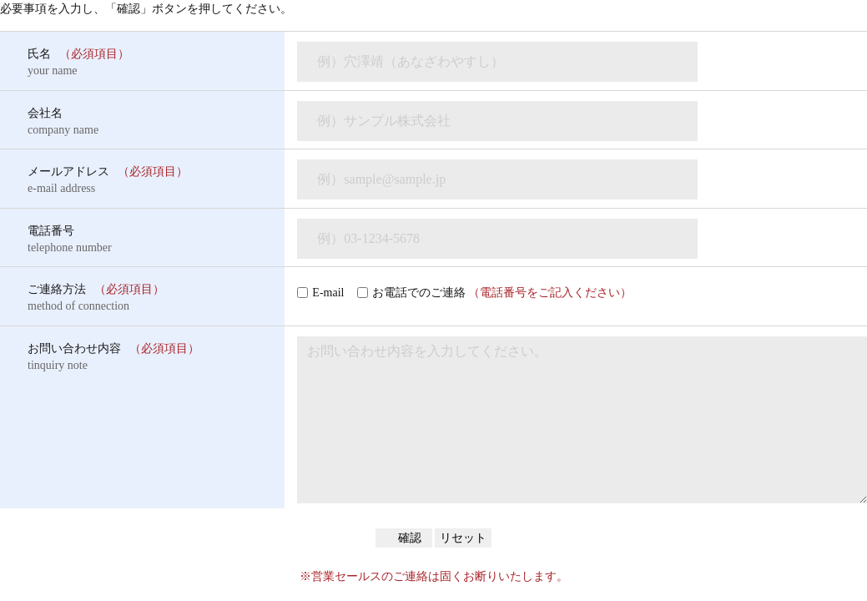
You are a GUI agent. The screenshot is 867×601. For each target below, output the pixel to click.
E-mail (328, 292)
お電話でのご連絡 (502, 292)
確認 (409, 538)
